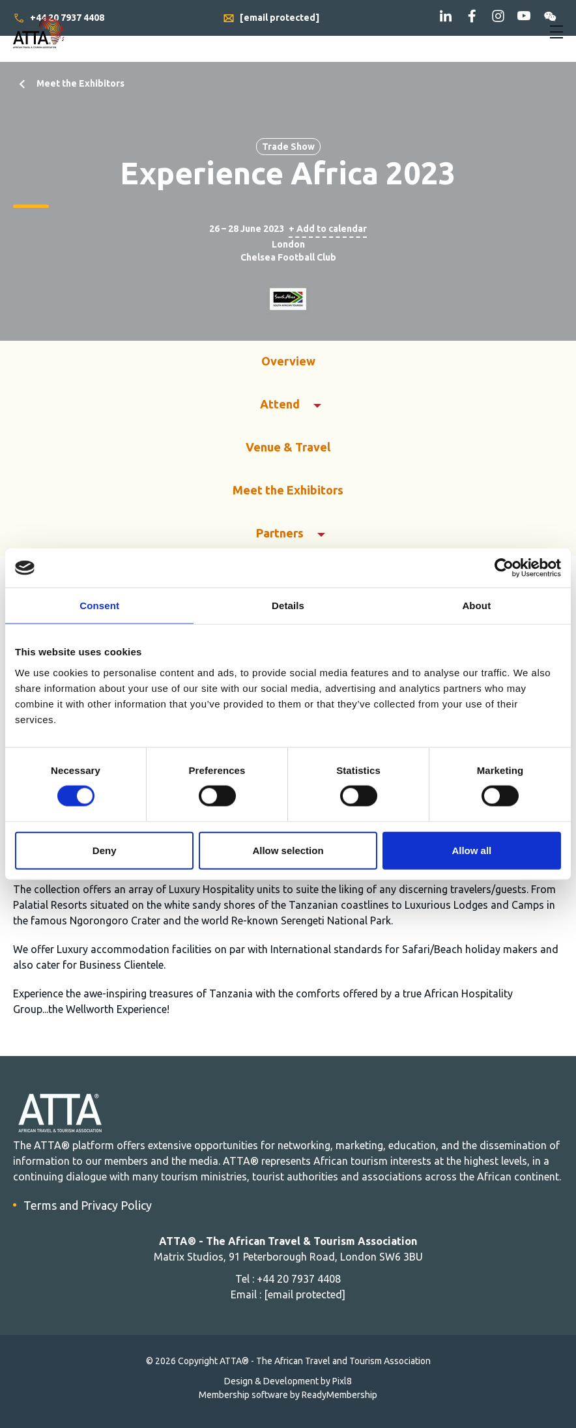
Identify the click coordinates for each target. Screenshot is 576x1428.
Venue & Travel (288, 446)
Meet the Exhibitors (80, 83)
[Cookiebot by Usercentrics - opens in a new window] (504, 568)
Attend (280, 403)
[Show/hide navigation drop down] (556, 31)
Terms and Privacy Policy (87, 1205)
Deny (105, 849)
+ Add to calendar (328, 228)
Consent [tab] (99, 605)
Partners (280, 532)
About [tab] (476, 605)
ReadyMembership (339, 1395)
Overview (288, 360)
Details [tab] (288, 605)
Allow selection (287, 849)
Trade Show (288, 146)
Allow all (471, 849)
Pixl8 (342, 1381)
